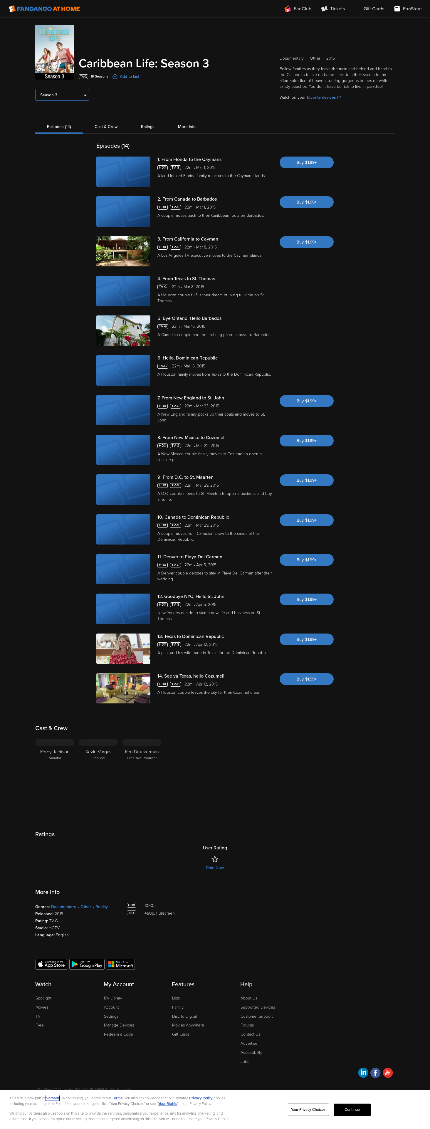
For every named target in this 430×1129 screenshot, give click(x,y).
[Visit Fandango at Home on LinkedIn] (363, 1073)
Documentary (63, 906)
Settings (111, 1016)
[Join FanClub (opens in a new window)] (298, 9)
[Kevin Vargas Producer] (98, 776)
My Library (113, 998)
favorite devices (324, 97)
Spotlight (43, 998)
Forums (247, 1025)
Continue (352, 1109)
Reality (101, 906)
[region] (215, 1109)
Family (178, 1007)
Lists (176, 998)
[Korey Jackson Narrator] (55, 776)
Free (40, 1025)
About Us (249, 998)
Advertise (249, 1043)
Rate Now (215, 867)
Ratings (147, 126)
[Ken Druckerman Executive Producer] (142, 776)
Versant (52, 1098)
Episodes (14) (59, 126)
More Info (187, 126)
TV (38, 1016)
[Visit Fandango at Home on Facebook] (375, 1073)
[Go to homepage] (44, 9)
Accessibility (251, 1052)
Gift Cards (180, 1034)
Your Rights (167, 1103)
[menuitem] (369, 9)
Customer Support (257, 1016)
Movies (42, 1007)
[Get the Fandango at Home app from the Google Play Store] (87, 964)
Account (111, 1007)
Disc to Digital (184, 1016)
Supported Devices (258, 1007)
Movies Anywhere (188, 1025)
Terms (117, 1098)
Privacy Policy (201, 1098)
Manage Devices (119, 1025)
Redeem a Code (118, 1034)
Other (85, 906)
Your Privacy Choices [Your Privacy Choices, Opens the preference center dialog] (308, 1109)
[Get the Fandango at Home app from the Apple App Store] (51, 964)
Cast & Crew (106, 126)
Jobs (245, 1061)
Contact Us (250, 1034)
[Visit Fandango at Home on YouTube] (387, 1073)
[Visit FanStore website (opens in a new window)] (407, 9)
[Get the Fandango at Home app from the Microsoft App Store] (120, 964)
